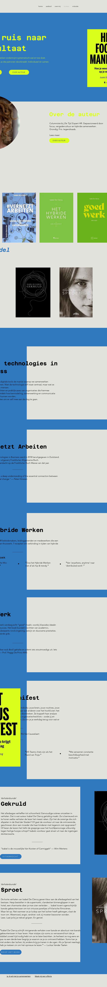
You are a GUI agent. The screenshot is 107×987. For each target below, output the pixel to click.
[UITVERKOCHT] (11, 856)
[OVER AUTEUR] (19, 72)
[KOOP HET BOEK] (11, 952)
